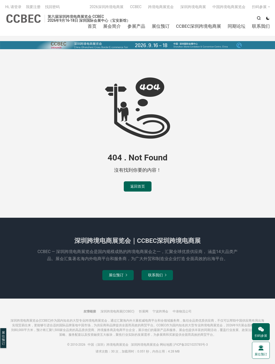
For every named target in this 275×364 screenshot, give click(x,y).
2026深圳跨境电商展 (106, 7)
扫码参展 (259, 7)
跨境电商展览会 (161, 7)
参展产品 (136, 26)
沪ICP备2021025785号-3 (190, 344)
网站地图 (166, 344)
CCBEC (136, 7)
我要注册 (33, 7)
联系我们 (261, 26)
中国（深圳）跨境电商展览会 (23, 18)
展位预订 (161, 26)
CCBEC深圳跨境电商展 (198, 26)
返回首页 (137, 186)
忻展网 (143, 311)
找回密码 (52, 7)
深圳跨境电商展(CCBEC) (117, 311)
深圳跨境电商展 (193, 7)
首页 (92, 26)
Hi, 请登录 (13, 7)
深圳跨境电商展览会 (145, 344)
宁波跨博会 (160, 311)
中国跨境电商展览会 (228, 7)
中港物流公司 (182, 311)
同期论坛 (236, 26)
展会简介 (112, 26)
